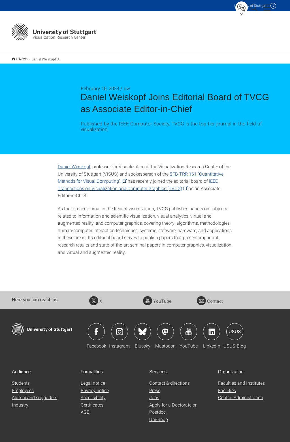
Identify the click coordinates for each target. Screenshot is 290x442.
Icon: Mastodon (165, 327)
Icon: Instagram (119, 327)
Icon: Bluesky (142, 327)
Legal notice (93, 379)
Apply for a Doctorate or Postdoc (173, 404)
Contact (210, 297)
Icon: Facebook (96, 327)
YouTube (157, 297)
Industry (20, 401)
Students (21, 379)
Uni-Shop (158, 415)
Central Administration (240, 394)
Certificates (92, 401)
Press (154, 387)
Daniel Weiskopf (74, 163)
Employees (23, 387)
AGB (85, 408)
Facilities (227, 387)
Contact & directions (169, 379)
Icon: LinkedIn (211, 327)
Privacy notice (95, 387)
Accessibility (93, 394)
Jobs (154, 394)
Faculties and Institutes (241, 379)
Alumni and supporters (34, 394)
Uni (251, 5)
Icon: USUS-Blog (234, 327)
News (20, 57)
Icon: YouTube (188, 327)
